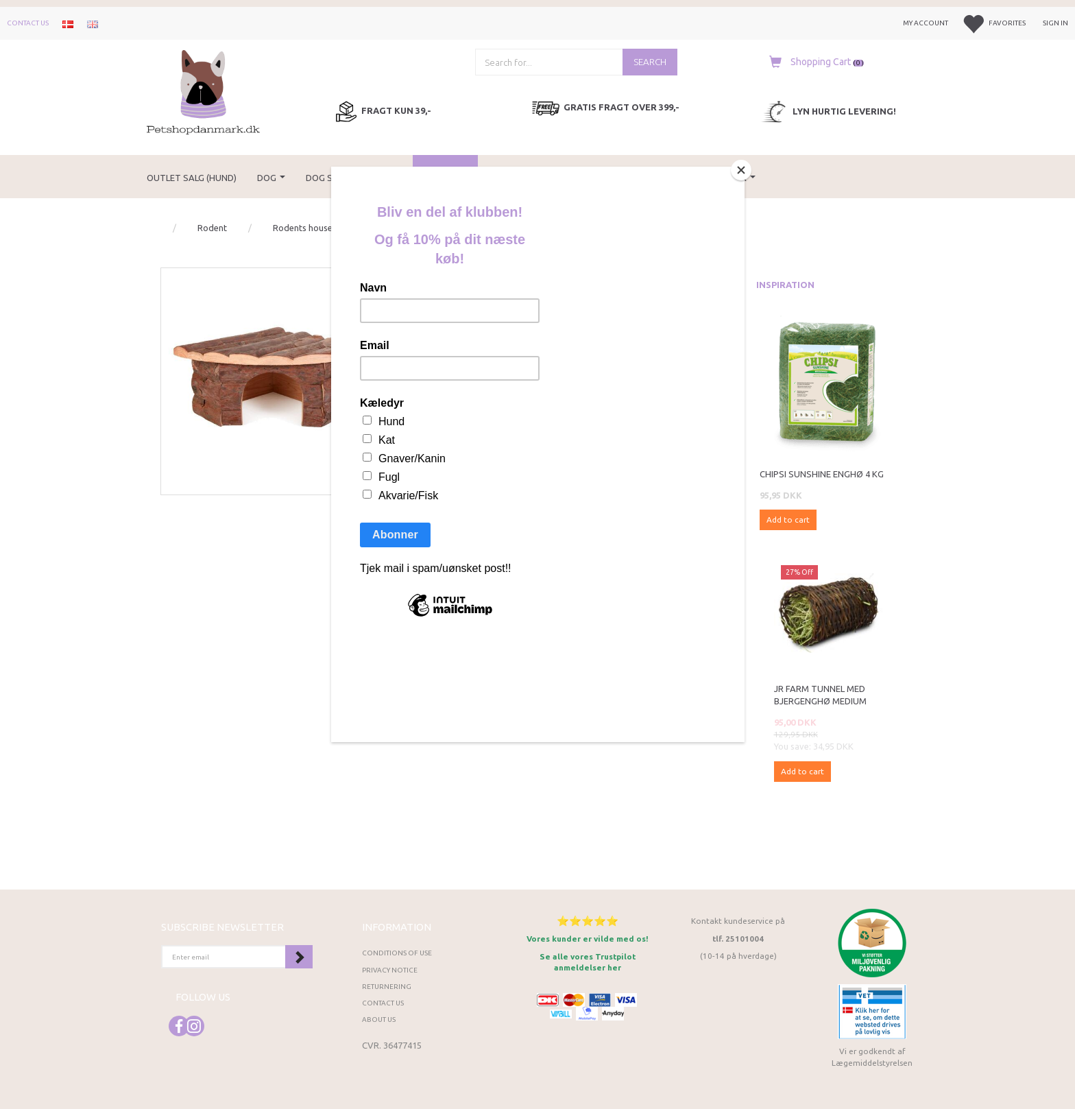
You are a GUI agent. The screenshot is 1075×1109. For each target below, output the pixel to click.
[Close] (741, 170)
